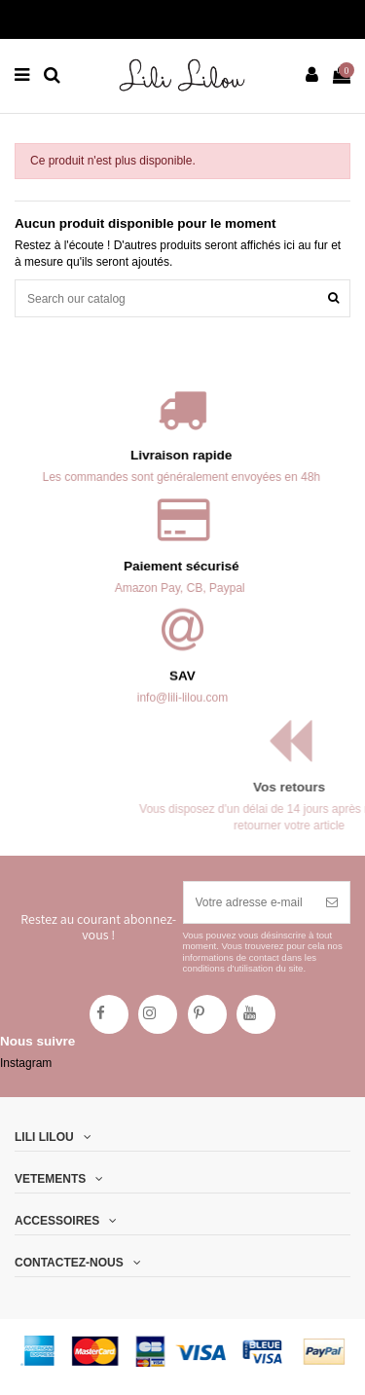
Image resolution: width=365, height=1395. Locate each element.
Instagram (26, 1063)
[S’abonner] (331, 902)
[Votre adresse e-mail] (249, 902)
